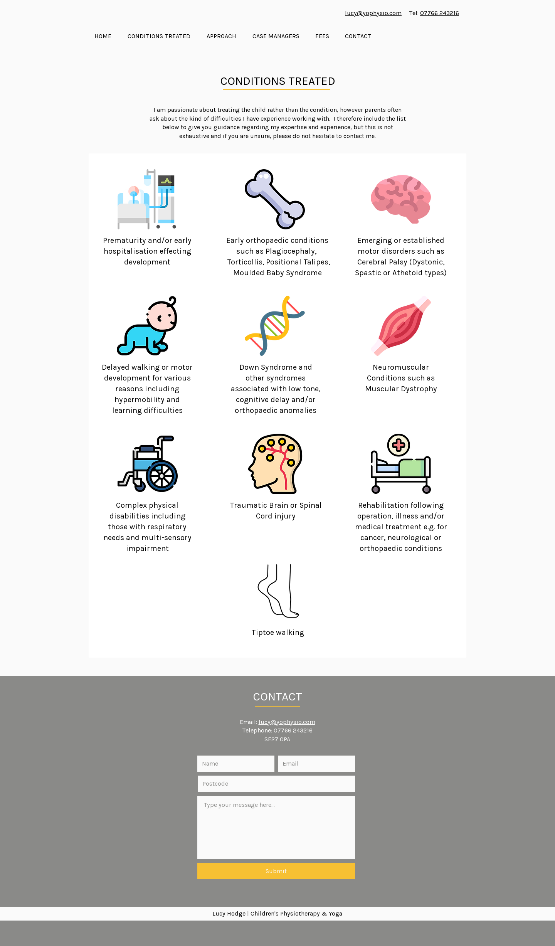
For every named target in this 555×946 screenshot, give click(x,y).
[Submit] (276, 871)
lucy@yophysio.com (373, 13)
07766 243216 (439, 13)
